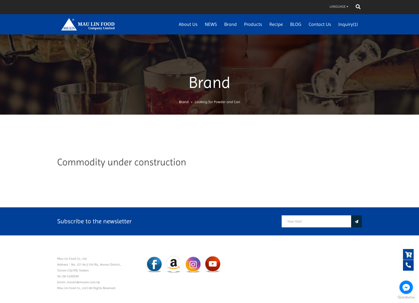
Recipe (276, 24)
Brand (230, 24)
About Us (188, 24)
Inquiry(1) (348, 24)
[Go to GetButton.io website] (406, 297)
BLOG (295, 24)
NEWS (211, 24)
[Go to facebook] (406, 287)
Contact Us (320, 24)
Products (253, 24)
